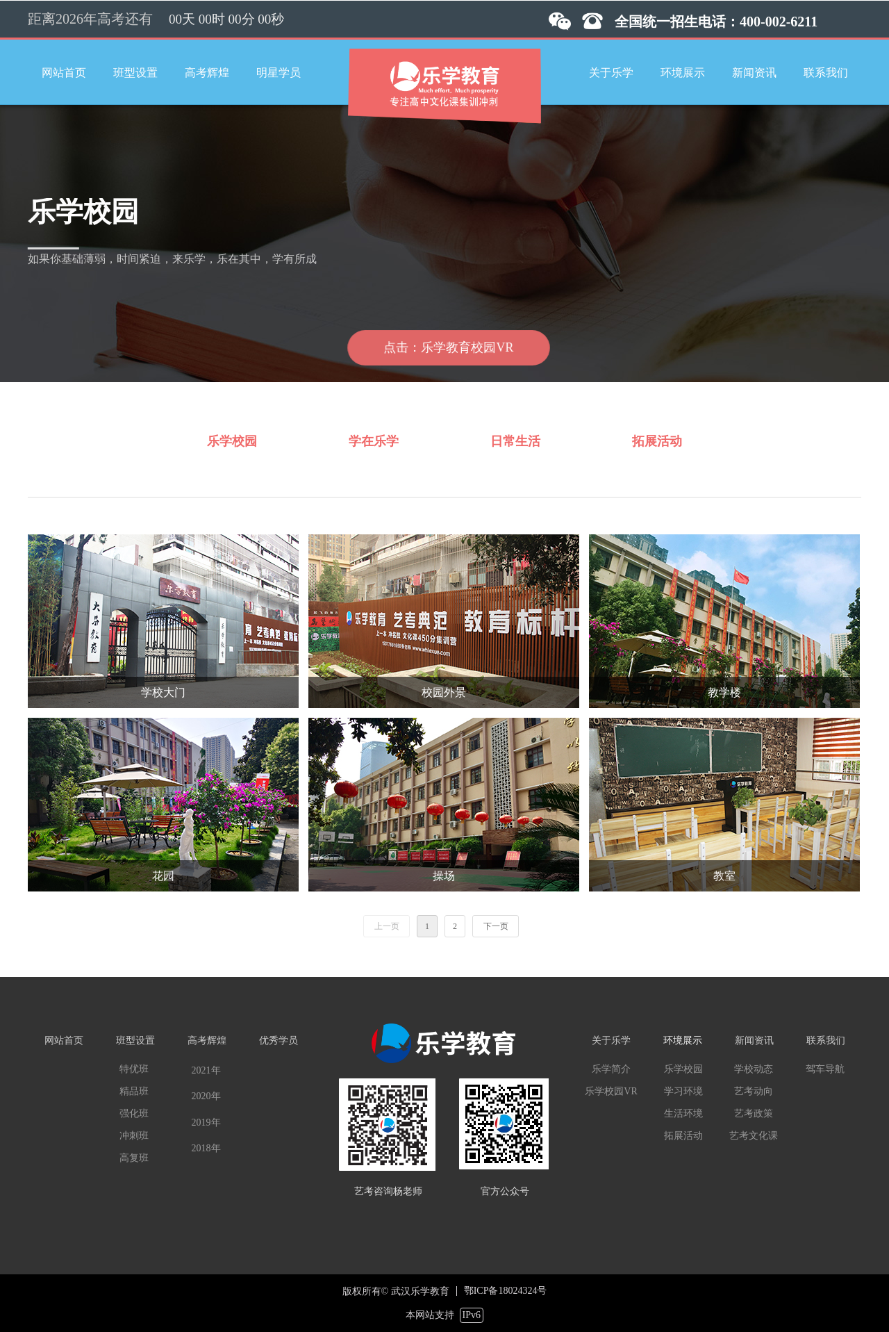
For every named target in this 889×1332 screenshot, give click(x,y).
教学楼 (724, 692)
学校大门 (163, 692)
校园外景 (444, 692)
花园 (163, 876)
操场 (444, 876)
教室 (724, 876)
